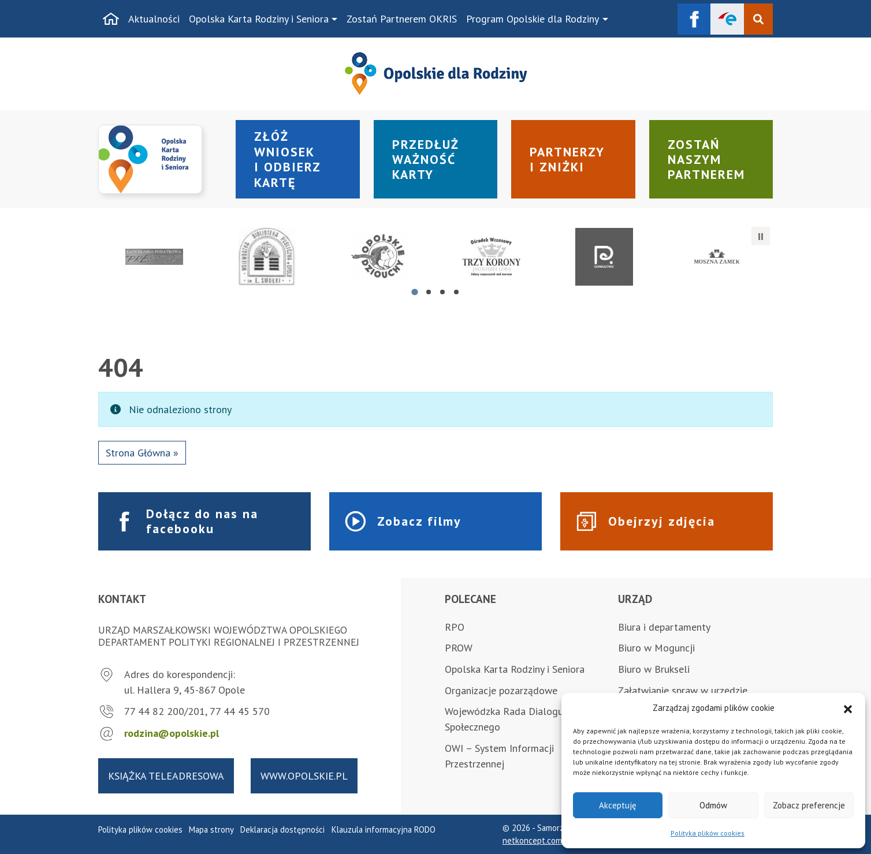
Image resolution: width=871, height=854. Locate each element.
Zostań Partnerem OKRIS (402, 18)
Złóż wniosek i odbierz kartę (287, 159)
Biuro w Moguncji (656, 647)
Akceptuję (617, 805)
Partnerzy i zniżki (567, 159)
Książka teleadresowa (166, 775)
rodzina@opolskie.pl (171, 733)
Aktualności (154, 18)
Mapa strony (211, 829)
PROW (458, 647)
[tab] (414, 292)
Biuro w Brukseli (654, 669)
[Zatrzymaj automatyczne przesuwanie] (760, 236)
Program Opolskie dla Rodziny (532, 18)
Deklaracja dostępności (282, 829)
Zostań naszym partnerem (706, 159)
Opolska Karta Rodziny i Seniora (259, 18)
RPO (454, 627)
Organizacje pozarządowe (501, 690)
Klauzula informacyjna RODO (384, 829)
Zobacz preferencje (809, 805)
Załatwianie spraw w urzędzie (682, 690)
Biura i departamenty (664, 627)
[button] (848, 708)
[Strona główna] (111, 19)
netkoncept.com (532, 840)
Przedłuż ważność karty (425, 159)
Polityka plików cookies (708, 833)
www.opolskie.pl (304, 775)
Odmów (713, 805)
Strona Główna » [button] (142, 452)
